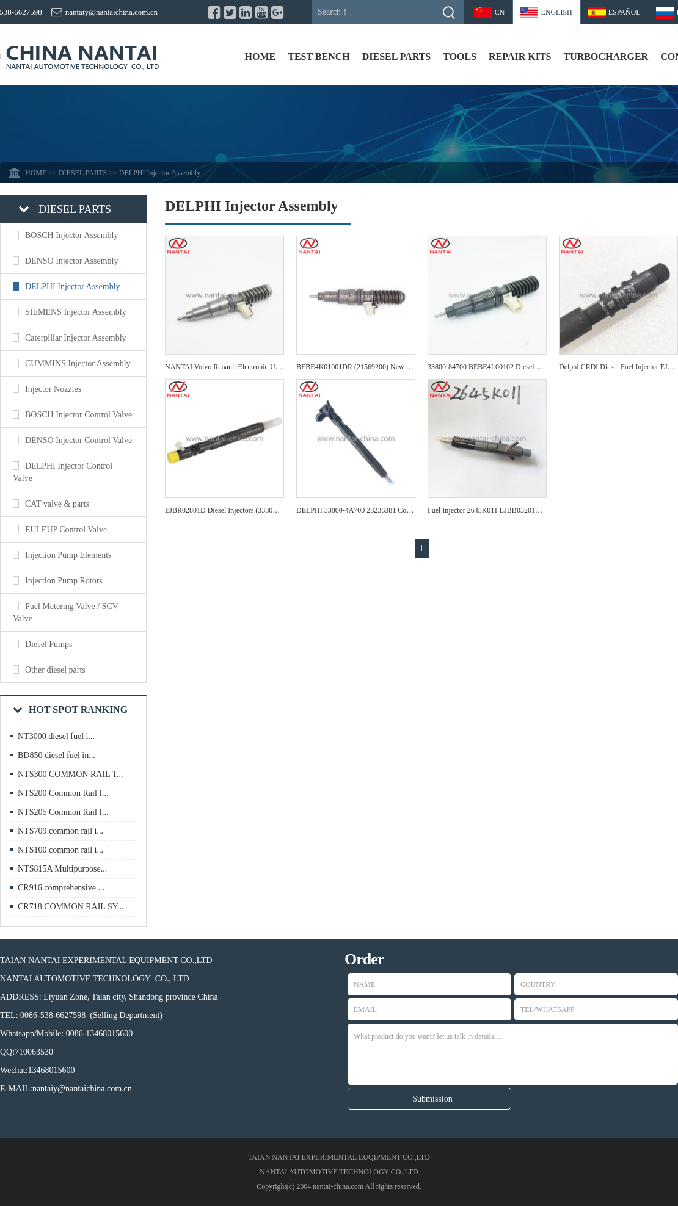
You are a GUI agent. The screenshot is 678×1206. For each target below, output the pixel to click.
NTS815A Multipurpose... (62, 868)
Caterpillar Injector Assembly (75, 337)
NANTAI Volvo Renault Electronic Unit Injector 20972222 (252, 367)
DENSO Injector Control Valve (78, 440)
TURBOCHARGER (605, 56)
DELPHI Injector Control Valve (62, 472)
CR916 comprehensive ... (61, 887)
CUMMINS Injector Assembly (78, 363)
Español (624, 12)
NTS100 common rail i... (60, 849)
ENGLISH (556, 12)
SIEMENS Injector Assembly (75, 312)
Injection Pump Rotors (64, 580)
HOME (260, 56)
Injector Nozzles (53, 389)
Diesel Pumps (48, 644)
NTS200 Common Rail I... (63, 793)
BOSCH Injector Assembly (71, 235)
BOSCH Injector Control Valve (78, 414)
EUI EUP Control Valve (66, 529)
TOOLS (459, 56)
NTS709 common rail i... (60, 831)
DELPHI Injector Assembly (72, 286)
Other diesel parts (55, 669)
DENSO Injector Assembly (71, 260)
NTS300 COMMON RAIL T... (70, 774)
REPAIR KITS (520, 56)
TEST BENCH (319, 56)
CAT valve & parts (57, 503)
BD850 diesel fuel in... (56, 755)
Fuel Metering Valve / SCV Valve (65, 612)
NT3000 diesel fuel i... (56, 736)
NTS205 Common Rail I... (63, 812)
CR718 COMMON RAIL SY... (70, 906)
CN (500, 12)
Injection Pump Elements (68, 555)
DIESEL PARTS (396, 56)
